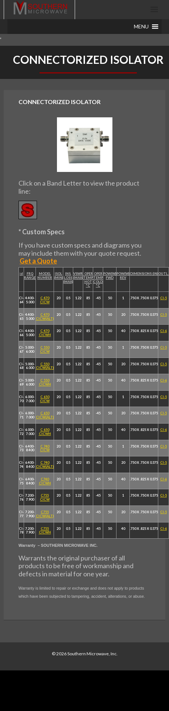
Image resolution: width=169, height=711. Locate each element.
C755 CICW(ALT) (45, 514)
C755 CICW (45, 497)
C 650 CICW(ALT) (45, 415)
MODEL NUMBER (44, 276)
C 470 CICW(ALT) (45, 317)
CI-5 (163, 298)
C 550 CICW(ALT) (45, 366)
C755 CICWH (45, 531)
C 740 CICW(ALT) (45, 464)
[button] (141, 26)
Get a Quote (38, 261)
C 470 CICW (45, 300)
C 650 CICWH (45, 432)
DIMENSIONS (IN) (144, 274)
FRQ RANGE (30, 276)
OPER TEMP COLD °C (98, 279)
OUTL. (163, 274)
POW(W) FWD (109, 276)
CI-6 (163, 331)
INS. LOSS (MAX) (68, 278)
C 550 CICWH (45, 382)
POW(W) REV (122, 276)
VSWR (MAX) (78, 276)
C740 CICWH (45, 481)
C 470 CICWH (45, 333)
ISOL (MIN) (58, 276)
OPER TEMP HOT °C (88, 279)
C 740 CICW (45, 448)
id (21, 274)
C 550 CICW (45, 349)
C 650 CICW (45, 399)
